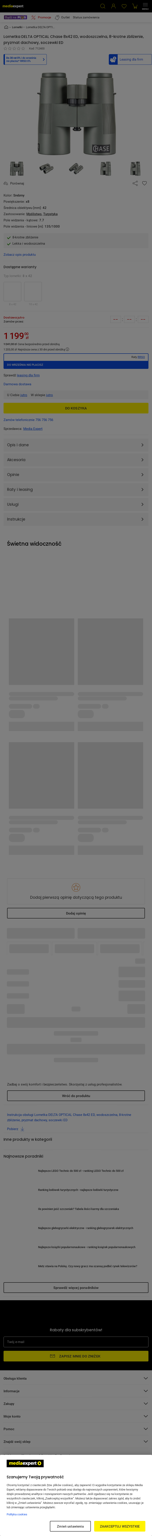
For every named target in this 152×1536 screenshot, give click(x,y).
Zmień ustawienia (70, 1526)
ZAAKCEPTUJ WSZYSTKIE (120, 1526)
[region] (76, 1495)
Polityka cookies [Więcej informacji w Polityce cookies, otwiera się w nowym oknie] (17, 1514)
